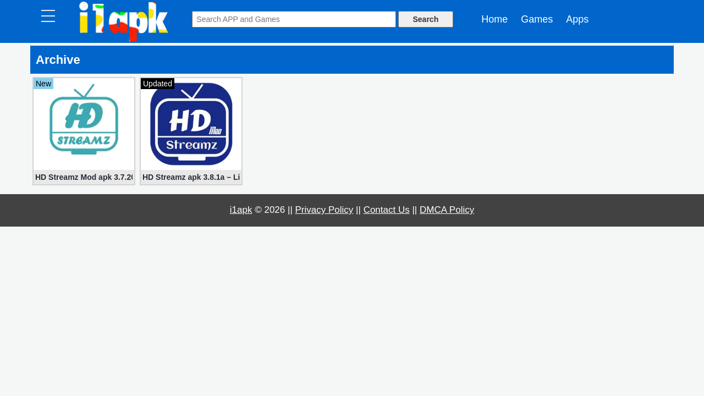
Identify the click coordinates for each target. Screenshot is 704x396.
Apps (577, 19)
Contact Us (387, 210)
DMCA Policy (447, 210)
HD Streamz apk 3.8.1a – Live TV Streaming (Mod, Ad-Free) (191, 177)
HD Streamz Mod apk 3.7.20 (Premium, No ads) (84, 177)
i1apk (241, 210)
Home (494, 19)
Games (537, 19)
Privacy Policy (324, 210)
